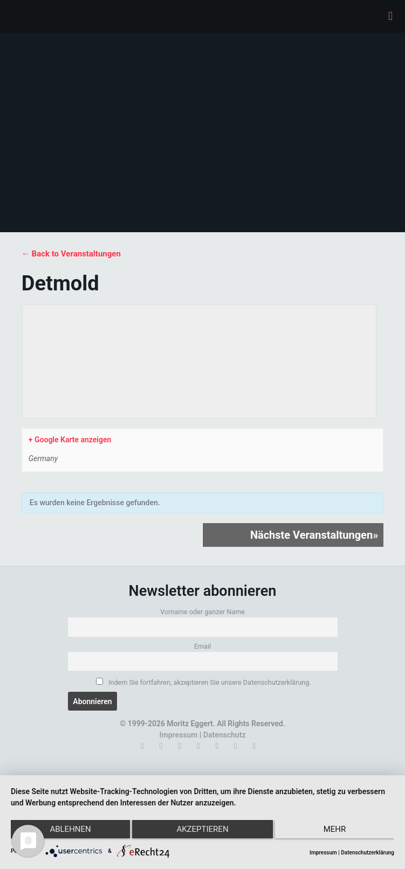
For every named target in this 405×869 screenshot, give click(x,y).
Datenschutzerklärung (367, 853)
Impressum (179, 735)
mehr (337, 831)
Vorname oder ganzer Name (202, 612)
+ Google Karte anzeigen (70, 439)
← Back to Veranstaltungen (71, 254)
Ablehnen (67, 831)
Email (202, 646)
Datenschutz (224, 735)
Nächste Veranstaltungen (314, 535)
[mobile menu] (390, 16)
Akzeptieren (202, 831)
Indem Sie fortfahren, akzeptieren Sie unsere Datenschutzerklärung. (203, 682)
